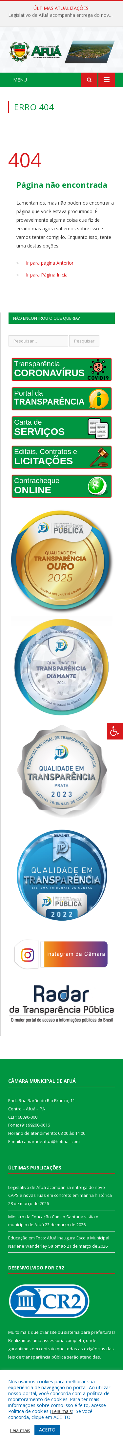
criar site (48, 1332)
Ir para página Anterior (49, 263)
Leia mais (61, 1411)
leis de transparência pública (37, 1357)
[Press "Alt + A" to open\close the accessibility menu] (115, 731)
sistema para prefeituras (89, 1332)
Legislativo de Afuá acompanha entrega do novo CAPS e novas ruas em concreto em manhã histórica (63, 15)
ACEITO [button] (47, 1430)
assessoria (53, 1340)
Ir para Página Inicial (47, 275)
